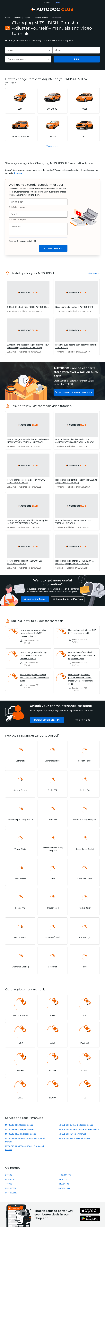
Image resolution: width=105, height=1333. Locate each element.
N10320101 (10, 1180)
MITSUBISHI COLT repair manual (19, 1130)
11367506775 (64, 1176)
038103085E (10, 1189)
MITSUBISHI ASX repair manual (72, 1135)
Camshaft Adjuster (41, 18)
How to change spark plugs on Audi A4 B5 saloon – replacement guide (34, 679)
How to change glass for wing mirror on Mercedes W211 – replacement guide (33, 634)
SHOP (47, 2)
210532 (8, 1176)
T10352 (8, 1185)
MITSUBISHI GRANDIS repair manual (74, 1139)
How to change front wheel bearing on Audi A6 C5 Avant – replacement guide (81, 656)
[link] (18, 173)
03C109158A (64, 1189)
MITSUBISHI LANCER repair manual (20, 1135)
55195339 (62, 1180)
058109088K (11, 1194)
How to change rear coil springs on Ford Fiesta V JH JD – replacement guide (33, 656)
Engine (27, 18)
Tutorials (17, 18)
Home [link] (7, 18)
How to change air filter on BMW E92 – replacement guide (82, 633)
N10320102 (63, 1185)
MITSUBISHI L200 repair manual (19, 1126)
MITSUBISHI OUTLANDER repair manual (75, 1126)
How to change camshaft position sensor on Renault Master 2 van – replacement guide (80, 681)
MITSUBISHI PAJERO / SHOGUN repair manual (78, 1130)
